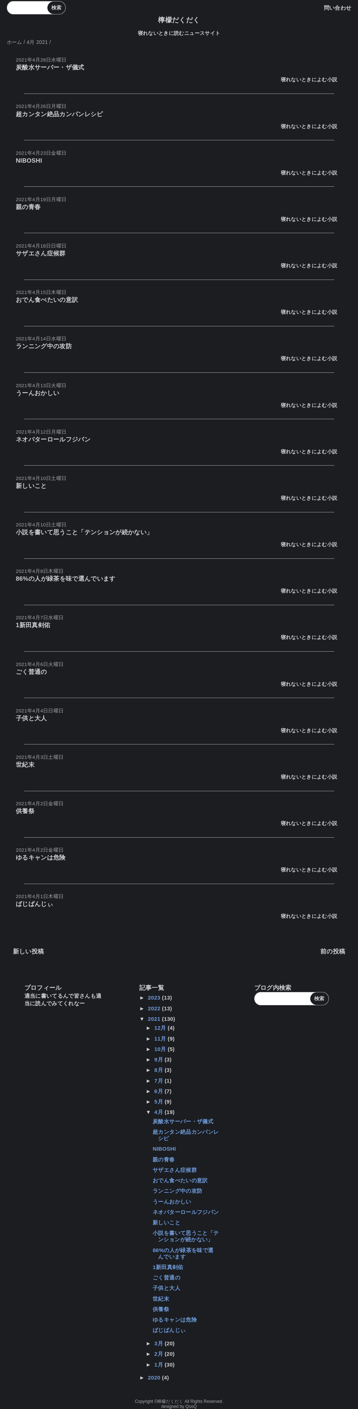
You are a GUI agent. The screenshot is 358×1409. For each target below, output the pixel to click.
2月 (159, 1354)
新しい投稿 (28, 951)
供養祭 (25, 811)
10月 (161, 1049)
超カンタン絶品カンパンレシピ (59, 114)
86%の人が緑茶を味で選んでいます (66, 578)
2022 (155, 1008)
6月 (159, 1091)
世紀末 (25, 764)
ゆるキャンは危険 (41, 857)
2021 (155, 1019)
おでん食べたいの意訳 (47, 299)
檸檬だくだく (179, 20)
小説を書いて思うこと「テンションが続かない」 (84, 532)
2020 (155, 1377)
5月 (159, 1101)
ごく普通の (31, 672)
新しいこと (31, 485)
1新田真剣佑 (33, 625)
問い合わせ (338, 8)
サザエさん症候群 (41, 253)
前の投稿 (332, 951)
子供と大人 (31, 718)
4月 (159, 1112)
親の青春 (28, 207)
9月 (159, 1059)
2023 (155, 998)
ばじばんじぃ (34, 904)
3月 (159, 1343)
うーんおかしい (37, 393)
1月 (159, 1365)
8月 (159, 1070)
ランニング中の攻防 (44, 346)
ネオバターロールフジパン (53, 439)
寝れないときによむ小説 (309, 79)
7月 (159, 1081)
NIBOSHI (29, 160)
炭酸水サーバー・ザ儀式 (50, 67)
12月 (161, 1028)
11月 (161, 1039)
